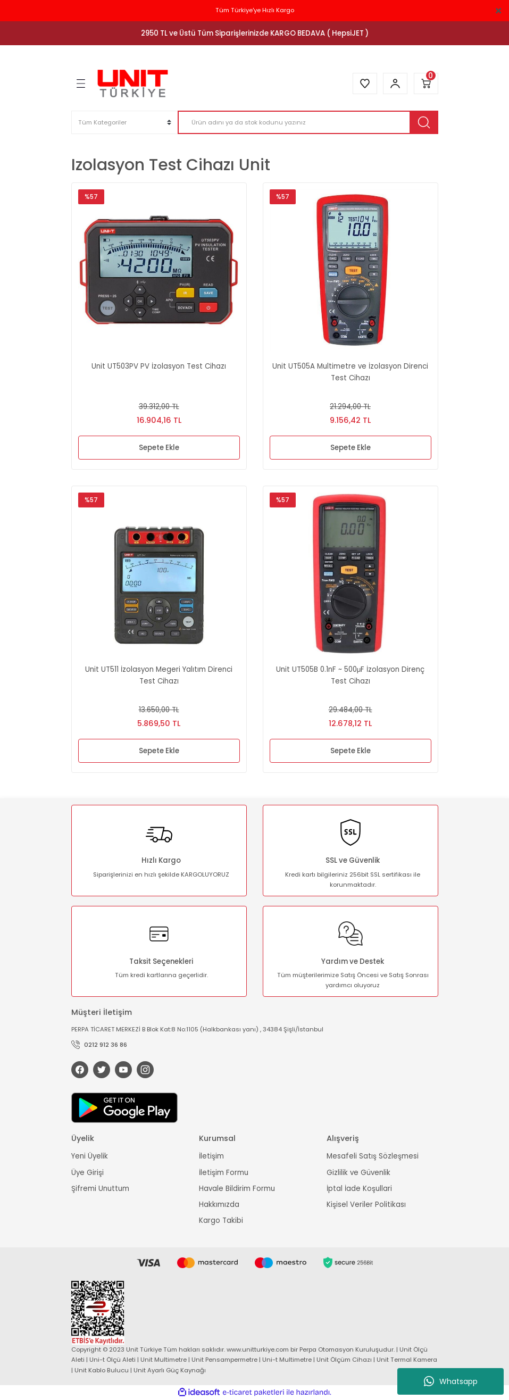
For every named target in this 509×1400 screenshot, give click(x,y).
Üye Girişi (87, 1173)
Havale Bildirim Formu (237, 1189)
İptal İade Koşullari (359, 1189)
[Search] (308, 122)
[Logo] (133, 83)
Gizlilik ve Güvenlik (358, 1173)
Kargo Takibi (221, 1221)
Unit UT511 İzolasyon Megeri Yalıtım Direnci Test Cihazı (158, 675)
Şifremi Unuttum (100, 1189)
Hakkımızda (219, 1204)
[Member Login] (395, 83)
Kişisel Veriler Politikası (366, 1204)
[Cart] (426, 83)
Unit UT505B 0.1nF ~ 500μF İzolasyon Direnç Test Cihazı (350, 675)
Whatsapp (451, 1381)
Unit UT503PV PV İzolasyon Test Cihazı (158, 366)
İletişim (211, 1156)
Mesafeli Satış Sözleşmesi (373, 1156)
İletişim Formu (223, 1173)
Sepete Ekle (159, 448)
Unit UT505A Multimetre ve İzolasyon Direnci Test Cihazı (350, 371)
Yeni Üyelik (89, 1156)
